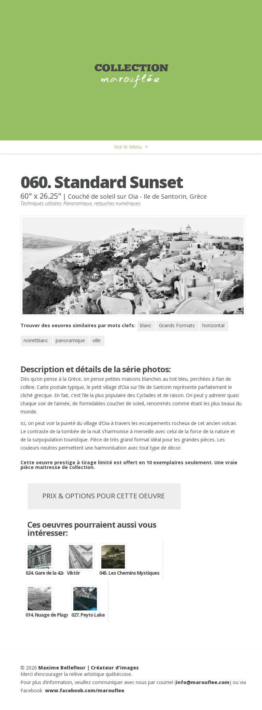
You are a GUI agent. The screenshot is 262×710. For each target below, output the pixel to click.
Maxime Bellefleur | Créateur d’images (88, 667)
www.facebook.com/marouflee (84, 690)
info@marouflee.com (203, 682)
